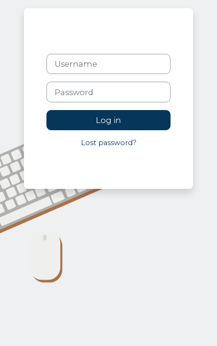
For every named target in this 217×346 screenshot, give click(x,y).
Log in (108, 120)
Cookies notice (133, 164)
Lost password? (109, 142)
